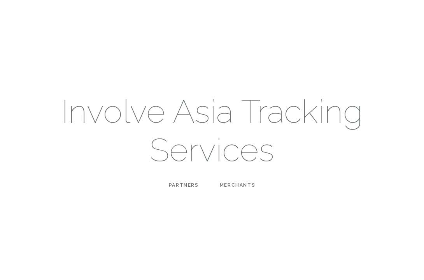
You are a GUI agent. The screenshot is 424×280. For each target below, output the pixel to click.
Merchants (237, 185)
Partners (184, 185)
